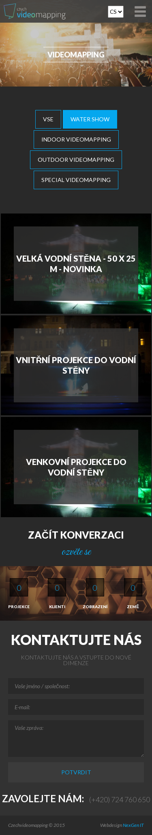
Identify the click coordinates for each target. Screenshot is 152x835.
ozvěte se (76, 552)
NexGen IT (133, 825)
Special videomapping (76, 179)
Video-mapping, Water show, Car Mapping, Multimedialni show (36, 11)
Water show (90, 119)
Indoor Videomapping (76, 139)
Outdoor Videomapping (76, 159)
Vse (48, 119)
